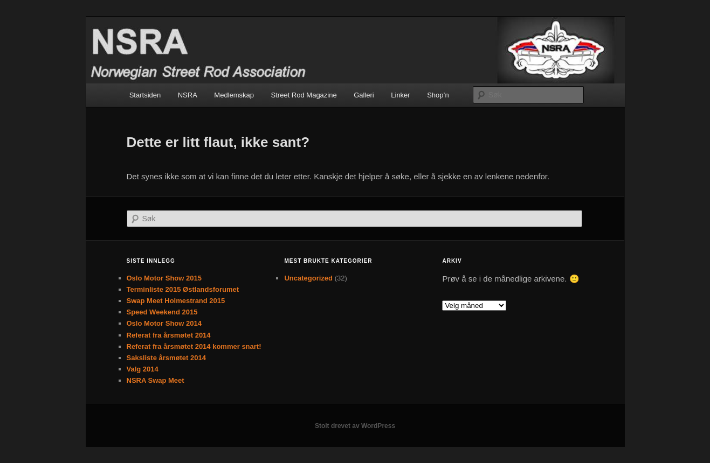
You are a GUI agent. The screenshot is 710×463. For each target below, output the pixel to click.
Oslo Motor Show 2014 (164, 323)
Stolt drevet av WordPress (355, 426)
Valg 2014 (142, 369)
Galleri (364, 95)
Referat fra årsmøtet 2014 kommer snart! (194, 346)
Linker (400, 95)
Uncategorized (308, 278)
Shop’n (438, 95)
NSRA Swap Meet (155, 380)
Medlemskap (234, 95)
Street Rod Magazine (304, 95)
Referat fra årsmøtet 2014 (169, 335)
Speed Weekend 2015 (162, 312)
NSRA (187, 95)
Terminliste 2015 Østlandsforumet (183, 289)
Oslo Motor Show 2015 (164, 278)
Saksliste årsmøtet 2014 (166, 358)
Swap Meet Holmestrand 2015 (176, 301)
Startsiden (145, 95)
